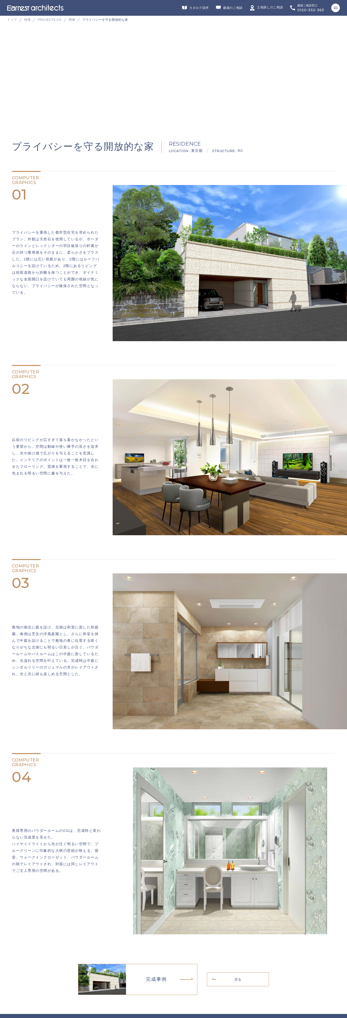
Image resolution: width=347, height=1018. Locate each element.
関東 (72, 19)
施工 (136, 935)
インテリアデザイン (174, 935)
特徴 (27, 19)
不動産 (212, 935)
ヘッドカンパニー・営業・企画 (257, 935)
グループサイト (21, 935)
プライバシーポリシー (25, 985)
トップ (12, 19)
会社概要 (16, 970)
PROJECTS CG (50, 19)
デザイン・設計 (60, 935)
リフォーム (101, 935)
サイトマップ (19, 992)
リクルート (17, 977)
